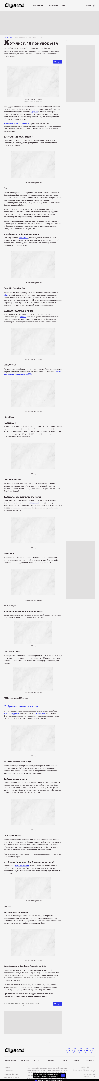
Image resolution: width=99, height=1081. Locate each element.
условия (55, 1076)
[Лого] (14, 5)
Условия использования (11, 1077)
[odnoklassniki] (75, 1050)
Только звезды (10, 1060)
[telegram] (81, 1050)
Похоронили (89, 1060)
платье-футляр (30, 1003)
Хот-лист (25, 1006)
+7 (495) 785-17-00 (89, 1076)
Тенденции (8, 37)
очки (23, 1003)
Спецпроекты (8, 1070)
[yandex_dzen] (92, 1050)
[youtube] (86, 1050)
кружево (17, 1003)
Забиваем (75, 1060)
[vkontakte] (69, 1050)
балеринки (11, 1003)
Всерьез (64, 1060)
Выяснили (25, 1060)
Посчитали (51, 1060)
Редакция (7, 1067)
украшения (19, 1006)
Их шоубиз (38, 1060)
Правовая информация (11, 1074)
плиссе (37, 1003)
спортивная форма (9, 1006)
